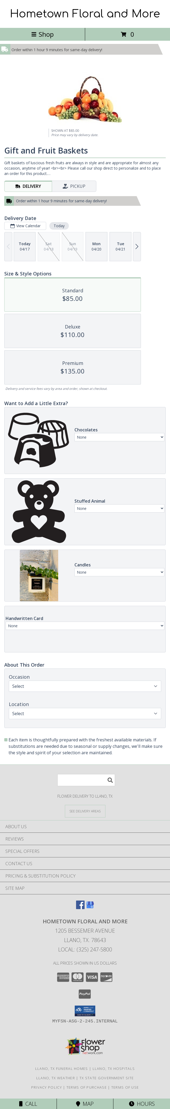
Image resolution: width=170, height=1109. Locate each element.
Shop (42, 34)
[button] (85, 1011)
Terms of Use (125, 1087)
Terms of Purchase (86, 1087)
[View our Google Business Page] (90, 907)
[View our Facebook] (80, 907)
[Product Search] (86, 780)
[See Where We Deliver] (85, 810)
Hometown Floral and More (85, 14)
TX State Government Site (107, 1078)
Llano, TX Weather (55, 1078)
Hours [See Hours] (142, 1103)
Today (59, 225)
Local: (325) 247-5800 (85, 949)
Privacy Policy (46, 1087)
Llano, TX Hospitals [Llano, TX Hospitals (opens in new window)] (114, 1068)
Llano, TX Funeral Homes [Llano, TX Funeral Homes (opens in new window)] (61, 1068)
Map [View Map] (85, 1103)
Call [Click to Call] (28, 1103)
